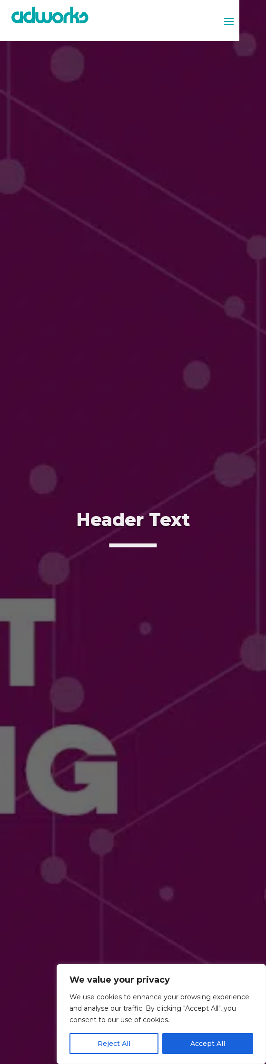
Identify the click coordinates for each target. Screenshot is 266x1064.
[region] (161, 1014)
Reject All (114, 1043)
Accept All (207, 1043)
